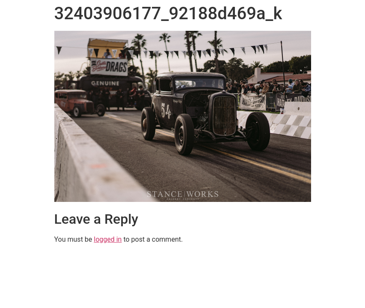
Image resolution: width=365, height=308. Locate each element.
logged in (108, 239)
